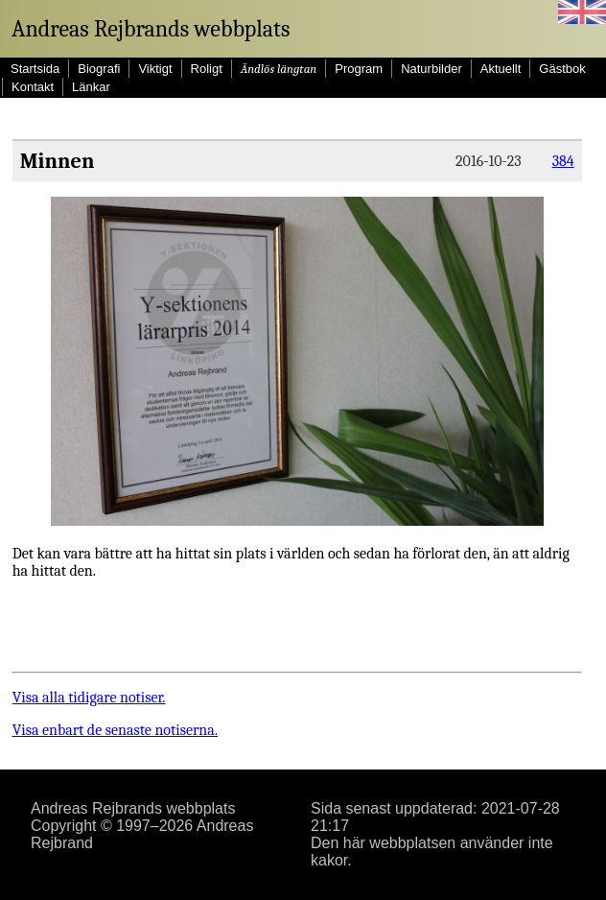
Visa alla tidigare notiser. (89, 697)
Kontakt (33, 87)
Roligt (206, 68)
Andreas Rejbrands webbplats (151, 28)
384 (563, 161)
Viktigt (155, 68)
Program (359, 68)
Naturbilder (431, 68)
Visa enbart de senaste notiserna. (115, 730)
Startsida (35, 68)
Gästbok (562, 68)
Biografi (99, 68)
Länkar (91, 87)
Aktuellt (501, 68)
